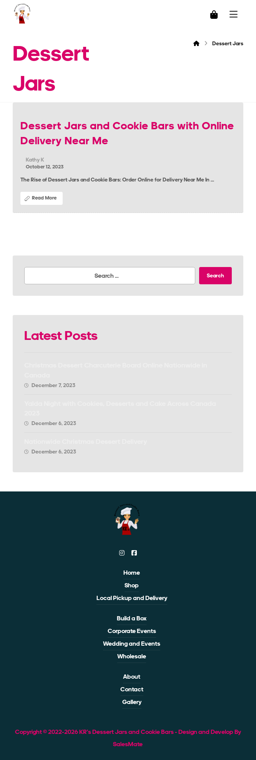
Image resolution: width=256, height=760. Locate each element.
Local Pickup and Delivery (131, 598)
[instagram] (122, 553)
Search (215, 275)
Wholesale (131, 656)
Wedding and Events (131, 643)
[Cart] (214, 14)
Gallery (131, 702)
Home (131, 572)
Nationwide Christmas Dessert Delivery (85, 441)
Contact (131, 689)
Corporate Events (132, 631)
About (131, 676)
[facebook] (134, 553)
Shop (132, 585)
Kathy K (35, 159)
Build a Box (131, 618)
